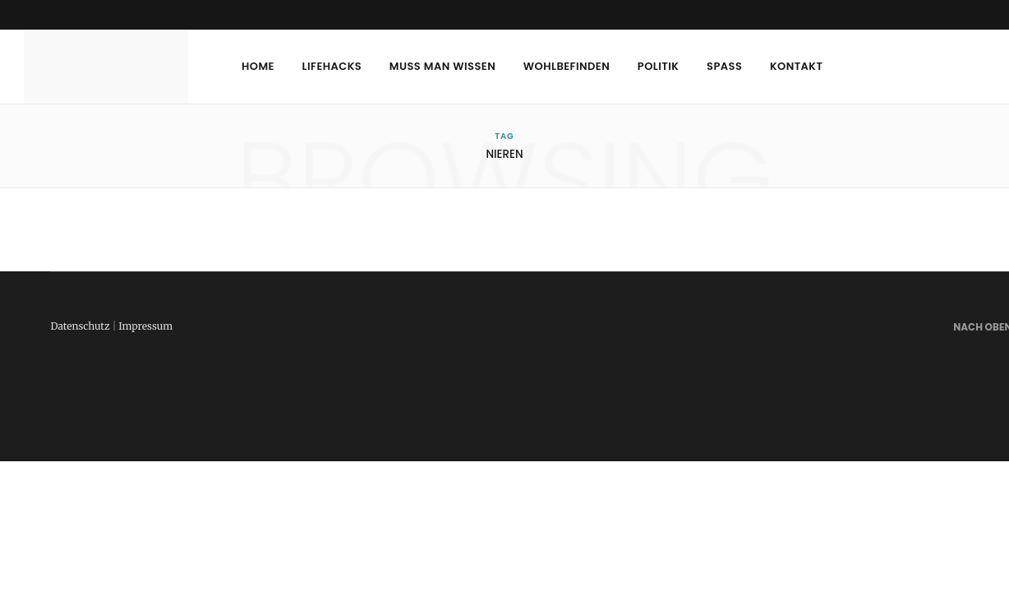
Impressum (145, 326)
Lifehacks (332, 66)
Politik (659, 66)
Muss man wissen (442, 66)
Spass (724, 66)
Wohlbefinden (566, 66)
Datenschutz (79, 326)
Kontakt (796, 66)
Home (258, 66)
